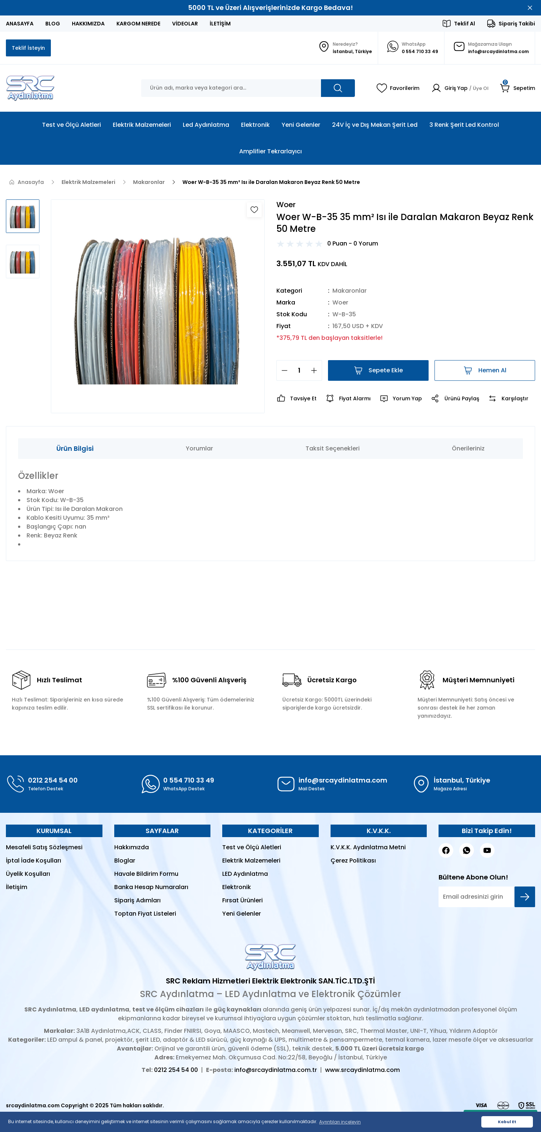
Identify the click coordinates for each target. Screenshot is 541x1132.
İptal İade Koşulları (33, 860)
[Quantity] (299, 370)
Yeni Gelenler (241, 913)
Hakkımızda (131, 847)
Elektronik (236, 887)
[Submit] (524, 897)
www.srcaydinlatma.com (362, 1070)
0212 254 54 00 (176, 1070)
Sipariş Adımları (137, 900)
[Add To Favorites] (254, 209)
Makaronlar (349, 290)
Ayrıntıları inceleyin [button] (340, 1122)
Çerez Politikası (353, 860)
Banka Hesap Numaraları (151, 887)
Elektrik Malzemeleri (251, 860)
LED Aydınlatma (245, 874)
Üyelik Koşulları (28, 874)
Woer (340, 302)
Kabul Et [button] (507, 1122)
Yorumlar (199, 448)
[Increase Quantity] (316, 370)
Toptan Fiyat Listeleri (145, 913)
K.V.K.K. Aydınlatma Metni (368, 847)
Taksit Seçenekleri (333, 448)
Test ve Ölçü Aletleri (251, 847)
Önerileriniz (468, 448)
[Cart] (517, 88)
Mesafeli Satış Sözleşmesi (44, 847)
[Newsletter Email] (487, 897)
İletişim (16, 887)
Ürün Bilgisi (75, 448)
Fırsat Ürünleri (242, 900)
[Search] (248, 88)
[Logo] (30, 88)
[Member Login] (458, 88)
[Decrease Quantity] (282, 370)
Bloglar (124, 860)
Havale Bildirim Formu (146, 874)
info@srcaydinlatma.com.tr (275, 1070)
